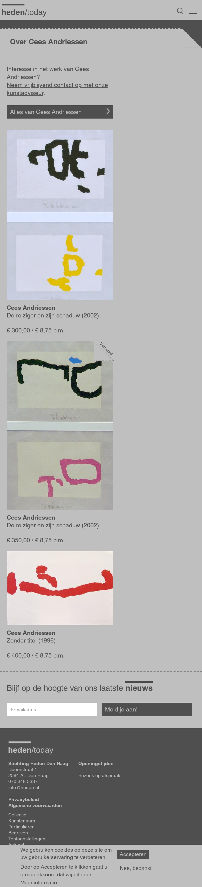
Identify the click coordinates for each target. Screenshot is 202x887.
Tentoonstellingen (26, 838)
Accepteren (133, 854)
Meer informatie (38, 883)
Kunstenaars (21, 820)
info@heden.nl (23, 787)
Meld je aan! (121, 709)
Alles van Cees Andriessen (46, 111)
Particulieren (21, 826)
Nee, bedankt (135, 868)
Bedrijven (18, 832)
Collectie (17, 814)
